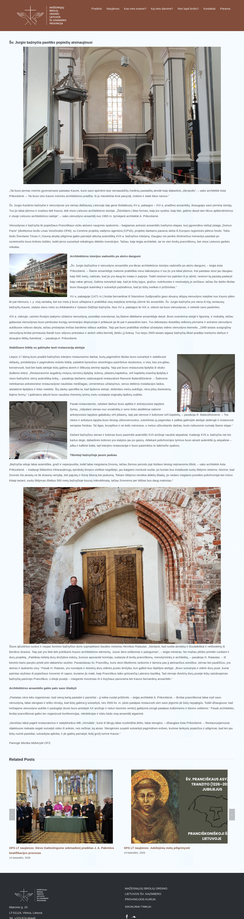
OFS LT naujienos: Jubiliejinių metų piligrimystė (157, 848)
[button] (12, 814)
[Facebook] (127, 917)
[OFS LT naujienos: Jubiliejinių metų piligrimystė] (179, 771)
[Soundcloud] (134, 917)
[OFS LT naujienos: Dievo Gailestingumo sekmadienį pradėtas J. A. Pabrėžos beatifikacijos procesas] (64, 771)
